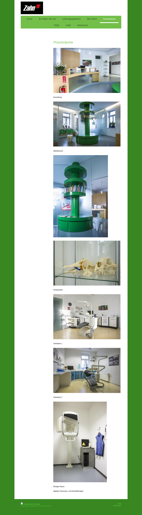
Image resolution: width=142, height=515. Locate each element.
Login (119, 503)
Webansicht (117, 505)
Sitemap (37, 504)
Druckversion (27, 504)
